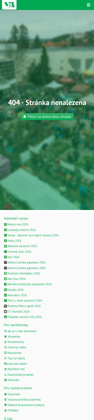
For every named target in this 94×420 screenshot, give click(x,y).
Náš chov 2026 (15, 278)
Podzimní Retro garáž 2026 (22, 306)
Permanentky (14, 342)
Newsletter (13, 353)
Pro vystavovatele (18, 388)
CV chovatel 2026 (17, 311)
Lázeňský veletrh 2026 (20, 230)
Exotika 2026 (14, 289)
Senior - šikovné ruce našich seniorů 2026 (31, 235)
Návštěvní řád (14, 369)
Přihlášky (11, 410)
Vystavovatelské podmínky (22, 399)
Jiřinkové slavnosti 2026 (20, 246)
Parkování (11, 380)
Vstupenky (12, 336)
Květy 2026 (12, 240)
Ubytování (12, 394)
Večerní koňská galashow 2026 (25, 262)
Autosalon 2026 (15, 295)
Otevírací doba (15, 347)
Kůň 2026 (11, 257)
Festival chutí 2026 (17, 251)
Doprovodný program (19, 374)
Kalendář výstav (16, 218)
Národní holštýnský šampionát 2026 (28, 284)
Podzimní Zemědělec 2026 (22, 273)
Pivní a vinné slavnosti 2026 (23, 300)
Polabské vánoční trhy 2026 (23, 317)
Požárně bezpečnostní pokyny (24, 405)
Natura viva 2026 (16, 224)
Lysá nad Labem (15, 363)
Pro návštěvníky (16, 325)
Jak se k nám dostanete (20, 331)
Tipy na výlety (14, 358)
